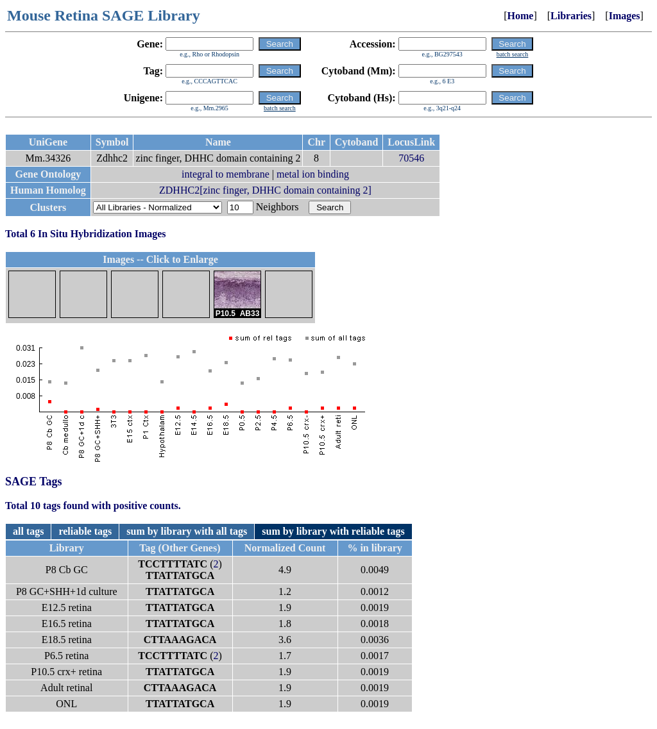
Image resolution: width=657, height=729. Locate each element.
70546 (411, 158)
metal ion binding (313, 174)
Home (521, 15)
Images (624, 15)
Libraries (571, 15)
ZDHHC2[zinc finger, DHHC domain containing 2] (265, 190)
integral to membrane (225, 174)
